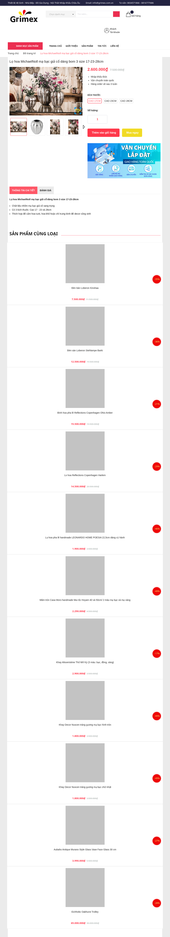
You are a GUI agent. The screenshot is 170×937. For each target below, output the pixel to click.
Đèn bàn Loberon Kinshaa (85, 288)
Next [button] (83, 127)
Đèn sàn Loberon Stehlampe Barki (85, 350)
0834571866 (133, 2)
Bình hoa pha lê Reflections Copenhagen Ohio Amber (85, 412)
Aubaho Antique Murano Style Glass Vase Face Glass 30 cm (85, 849)
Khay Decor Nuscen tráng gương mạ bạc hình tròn (85, 724)
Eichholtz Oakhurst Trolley (85, 911)
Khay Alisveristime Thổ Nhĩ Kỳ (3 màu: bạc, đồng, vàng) (85, 662)
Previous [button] (13, 127)
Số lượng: (92, 110)
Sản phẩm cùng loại (33, 234)
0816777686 (147, 2)
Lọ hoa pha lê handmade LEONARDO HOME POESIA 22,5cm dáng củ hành (85, 537)
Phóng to (78, 111)
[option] (46, 91)
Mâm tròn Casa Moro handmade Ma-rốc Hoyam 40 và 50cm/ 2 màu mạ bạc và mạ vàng (85, 600)
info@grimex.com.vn (102, 2)
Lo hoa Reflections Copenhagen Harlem (85, 475)
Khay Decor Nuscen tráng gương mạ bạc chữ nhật (85, 787)
